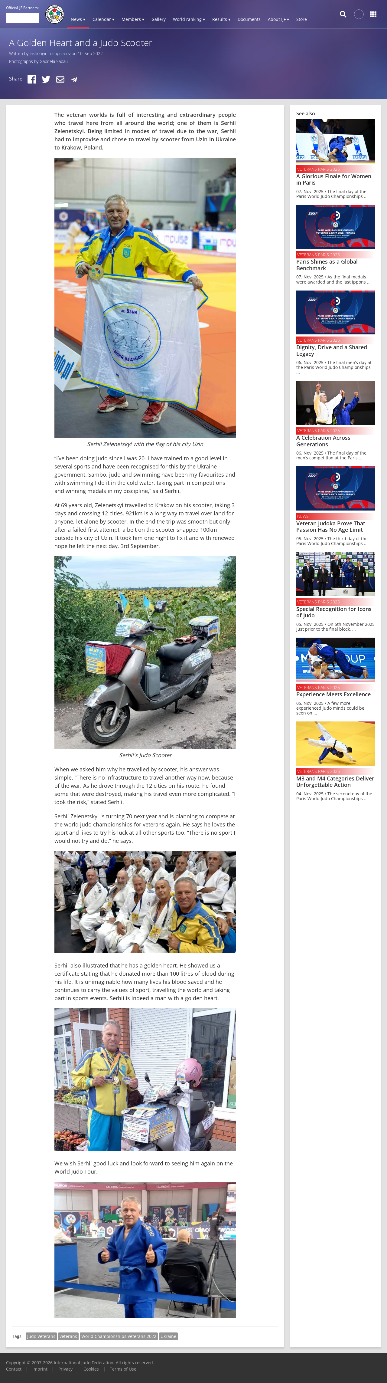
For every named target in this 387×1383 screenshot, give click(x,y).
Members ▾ (133, 19)
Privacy (65, 1369)
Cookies (91, 1369)
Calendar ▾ (103, 19)
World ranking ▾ (189, 19)
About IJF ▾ (278, 19)
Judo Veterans (41, 1336)
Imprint (39, 1369)
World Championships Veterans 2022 (118, 1336)
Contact (13, 1369)
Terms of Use (123, 1369)
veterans (68, 1336)
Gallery (158, 19)
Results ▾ (221, 19)
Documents (249, 19)
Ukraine (168, 1336)
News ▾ (78, 19)
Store (301, 19)
